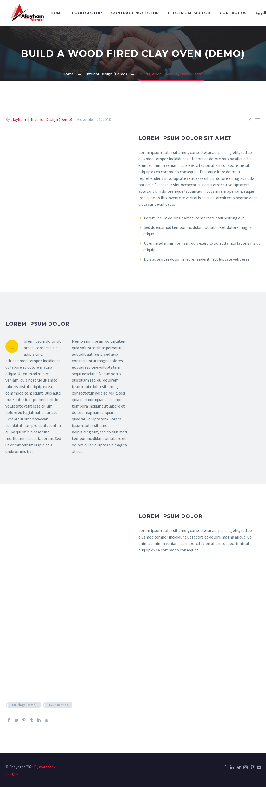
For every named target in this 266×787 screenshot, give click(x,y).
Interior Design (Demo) (51, 119)
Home (57, 13)
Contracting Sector (135, 13)
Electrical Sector (189, 13)
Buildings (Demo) (24, 705)
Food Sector (87, 13)
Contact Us (233, 13)
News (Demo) (58, 705)
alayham (18, 119)
